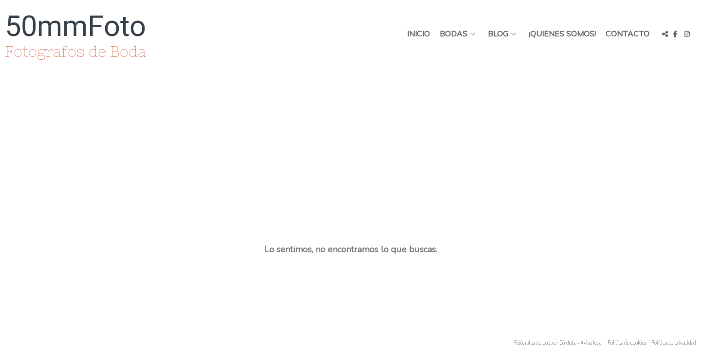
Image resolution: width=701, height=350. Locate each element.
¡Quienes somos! (560, 34)
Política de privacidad (673, 342)
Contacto (625, 34)
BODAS (451, 34)
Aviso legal (592, 342)
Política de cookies (627, 342)
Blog (496, 34)
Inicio (416, 34)
